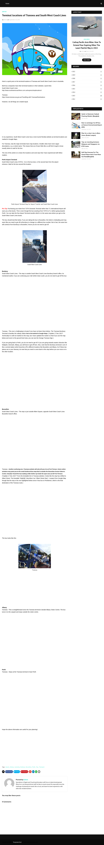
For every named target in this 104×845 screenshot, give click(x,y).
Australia (17, 767)
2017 (87, 82)
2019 (87, 75)
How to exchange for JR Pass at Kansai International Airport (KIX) (91, 125)
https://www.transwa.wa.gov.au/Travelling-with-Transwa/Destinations (23, 97)
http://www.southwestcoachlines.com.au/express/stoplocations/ (22, 90)
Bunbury (22, 767)
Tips (37, 767)
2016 (87, 85)
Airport (7, 767)
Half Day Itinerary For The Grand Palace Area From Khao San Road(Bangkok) (91, 154)
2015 (87, 89)
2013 (87, 96)
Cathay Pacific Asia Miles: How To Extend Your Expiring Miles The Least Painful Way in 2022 (87, 45)
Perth (33, 767)
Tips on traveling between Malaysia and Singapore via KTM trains (90, 144)
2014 (87, 92)
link (30, 476)
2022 (87, 71)
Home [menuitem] (7, 3)
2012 (87, 99)
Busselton (28, 767)
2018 (87, 78)
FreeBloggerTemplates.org (30, 842)
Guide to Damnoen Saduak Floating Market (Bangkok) (90, 115)
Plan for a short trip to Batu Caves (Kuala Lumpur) (90, 134)
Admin (5, 20)
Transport (41, 767)
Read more (87, 60)
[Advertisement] (34, 119)
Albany (12, 767)
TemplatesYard (17, 842)
